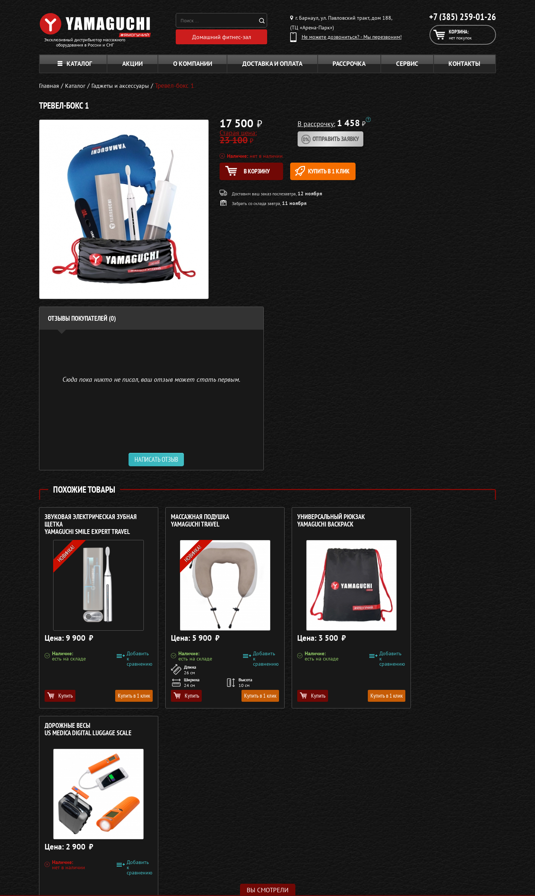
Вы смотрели (268, 890)
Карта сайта (401, 863)
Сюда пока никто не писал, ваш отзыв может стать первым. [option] (151, 379)
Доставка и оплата (272, 64)
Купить (60, 695)
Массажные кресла (235, 818)
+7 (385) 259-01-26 (462, 17)
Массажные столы (234, 827)
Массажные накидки (237, 836)
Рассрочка (349, 64)
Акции (132, 64)
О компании (192, 64)
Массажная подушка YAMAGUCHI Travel (189, 520)
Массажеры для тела (237, 845)
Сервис (407, 64)
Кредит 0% (400, 845)
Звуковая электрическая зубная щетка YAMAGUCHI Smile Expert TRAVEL (91, 524)
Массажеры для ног (236, 854)
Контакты (464, 64)
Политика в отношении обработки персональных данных (108, 880)
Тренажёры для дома (238, 863)
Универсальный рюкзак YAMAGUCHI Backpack (310, 520)
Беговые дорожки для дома (246, 872)
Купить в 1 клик (333, 171)
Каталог (75, 64)
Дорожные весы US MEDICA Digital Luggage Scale (435, 520)
